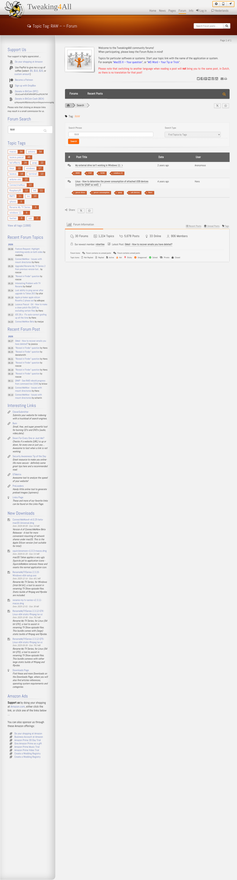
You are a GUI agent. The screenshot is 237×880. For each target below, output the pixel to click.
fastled (12, 218)
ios (28, 196)
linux (150, 193)
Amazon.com (18, 707)
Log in (201, 11)
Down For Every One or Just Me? (28, 438)
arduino (31, 151)
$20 (41, 71)
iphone (12, 201)
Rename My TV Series (19, 207)
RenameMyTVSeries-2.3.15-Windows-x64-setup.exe (26, 574)
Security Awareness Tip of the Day (29, 456)
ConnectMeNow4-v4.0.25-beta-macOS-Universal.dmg (28, 521)
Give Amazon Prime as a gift (28, 743)
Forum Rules (146, 52)
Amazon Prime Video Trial (26, 750)
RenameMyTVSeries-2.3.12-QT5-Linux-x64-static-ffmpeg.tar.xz (28, 640)
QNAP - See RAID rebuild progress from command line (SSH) (30, 382)
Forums (73, 94)
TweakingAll (49, 7)
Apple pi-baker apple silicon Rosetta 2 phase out (27, 299)
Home (152, 11)
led (34, 190)
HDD (78, 173)
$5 (31, 71)
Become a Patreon (24, 80)
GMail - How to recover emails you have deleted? (148, 244)
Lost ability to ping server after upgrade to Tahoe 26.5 (29, 292)
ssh (30, 218)
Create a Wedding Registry (27, 753)
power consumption (101, 193)
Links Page (18, 497)
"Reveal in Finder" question (27, 276)
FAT (90, 173)
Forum (182, 11)
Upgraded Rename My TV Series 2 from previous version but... (30, 268)
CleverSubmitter (21, 412)
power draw (80, 193)
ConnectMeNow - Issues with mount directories (28, 261)
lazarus (12, 174)
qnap (120, 193)
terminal (33, 174)
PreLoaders (18, 486)
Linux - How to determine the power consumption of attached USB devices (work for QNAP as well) (111, 183)
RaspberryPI (15, 190)
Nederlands (219, 11)
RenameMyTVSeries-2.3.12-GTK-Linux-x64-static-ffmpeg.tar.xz (28, 612)
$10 (36, 71)
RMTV (12, 196)
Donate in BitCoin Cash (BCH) (29, 98)
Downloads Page (21, 670)
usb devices (135, 193)
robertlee (100, 244)
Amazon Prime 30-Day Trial (27, 740)
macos (12, 151)
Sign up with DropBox (25, 85)
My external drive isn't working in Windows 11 (99, 165)
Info (191, 11)
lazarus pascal (16, 157)
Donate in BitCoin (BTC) (26, 91)
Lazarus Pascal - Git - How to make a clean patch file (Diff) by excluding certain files (31, 307)
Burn (15, 423)
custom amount (22, 74)
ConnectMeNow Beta (24, 321)
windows (30, 168)
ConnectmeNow (17, 185)
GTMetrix (17, 474)
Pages (172, 11)
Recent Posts (95, 94)
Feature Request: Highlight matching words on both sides (29, 250)
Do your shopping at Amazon (29, 61)
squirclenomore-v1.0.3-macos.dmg (30, 551)
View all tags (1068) (19, 226)
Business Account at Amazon (28, 737)
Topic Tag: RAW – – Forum (52, 25)
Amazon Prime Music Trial (27, 747)
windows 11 (118, 173)
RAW (103, 173)
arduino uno (15, 179)
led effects (14, 163)
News (162, 11)
